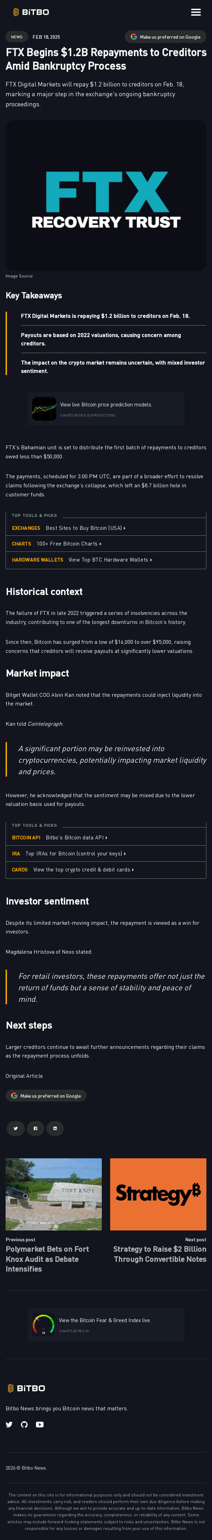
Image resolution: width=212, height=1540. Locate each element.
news (17, 36)
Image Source (19, 276)
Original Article (24, 1075)
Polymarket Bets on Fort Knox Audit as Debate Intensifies (47, 1258)
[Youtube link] (40, 1424)
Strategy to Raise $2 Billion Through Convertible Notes (159, 1253)
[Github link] (24, 1424)
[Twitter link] (10, 1424)
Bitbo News (34, 1467)
